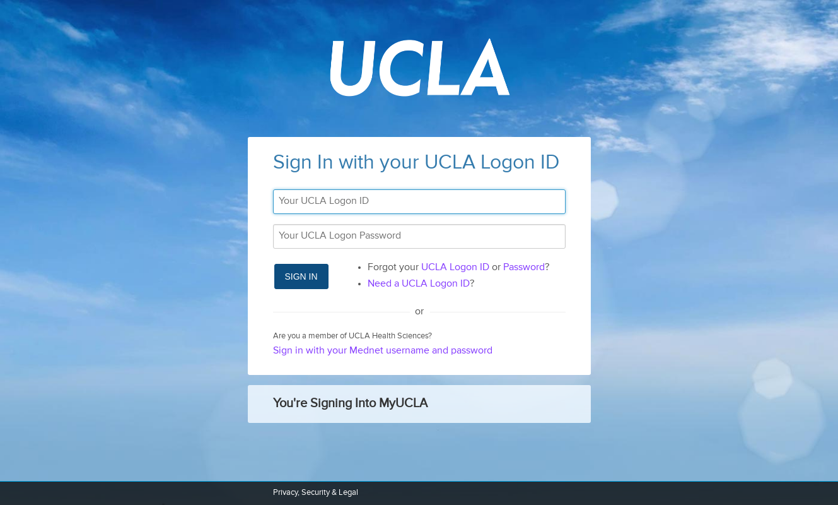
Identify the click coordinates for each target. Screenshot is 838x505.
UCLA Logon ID (455, 268)
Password (524, 268)
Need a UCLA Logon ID (419, 284)
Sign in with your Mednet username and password (382, 351)
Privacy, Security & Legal (315, 493)
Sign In (301, 276)
